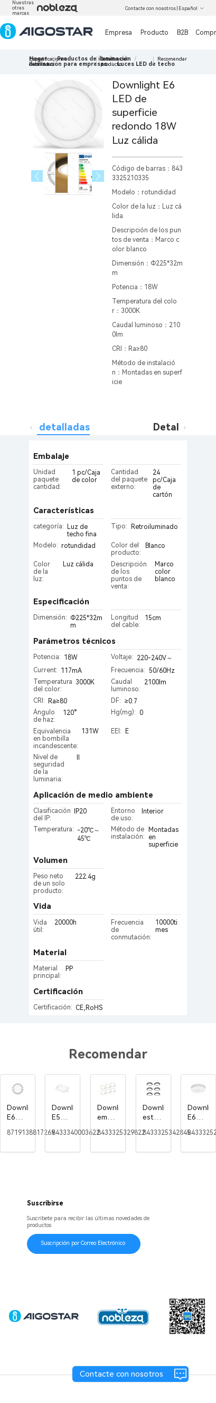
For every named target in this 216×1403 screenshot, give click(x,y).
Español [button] (191, 8)
